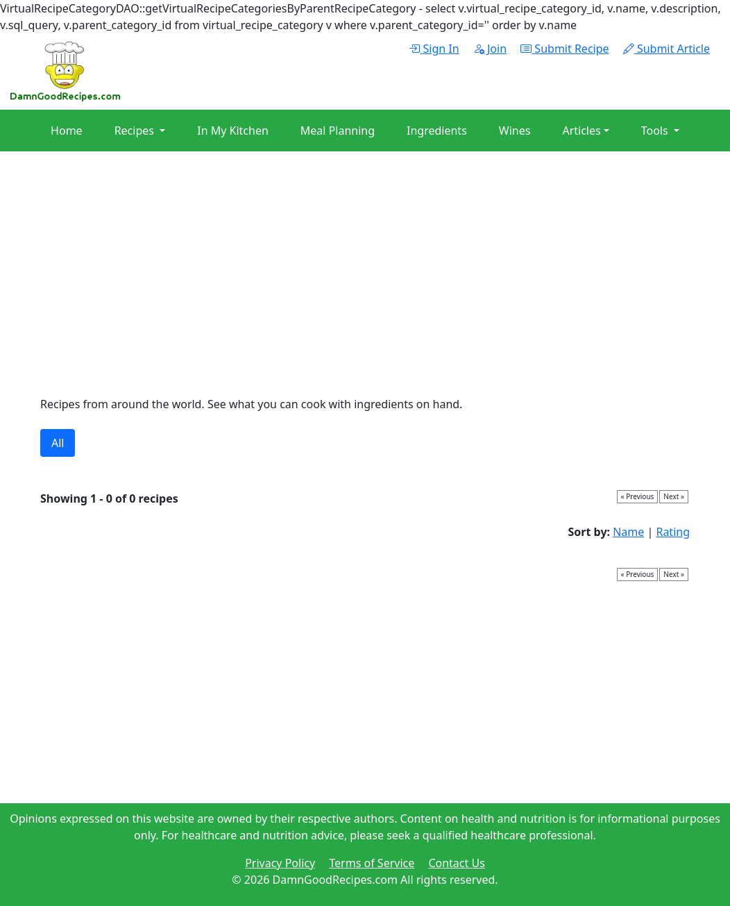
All (57, 443)
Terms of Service (371, 863)
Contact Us (456, 863)
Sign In (434, 48)
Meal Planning (337, 130)
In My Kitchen (233, 130)
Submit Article (666, 48)
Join (490, 48)
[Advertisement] (365, 276)
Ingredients (437, 130)
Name (628, 531)
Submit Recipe (564, 48)
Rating (673, 531)
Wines (515, 130)
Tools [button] (656, 130)
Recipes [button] (135, 130)
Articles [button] (581, 130)
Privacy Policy (280, 863)
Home (67, 130)
